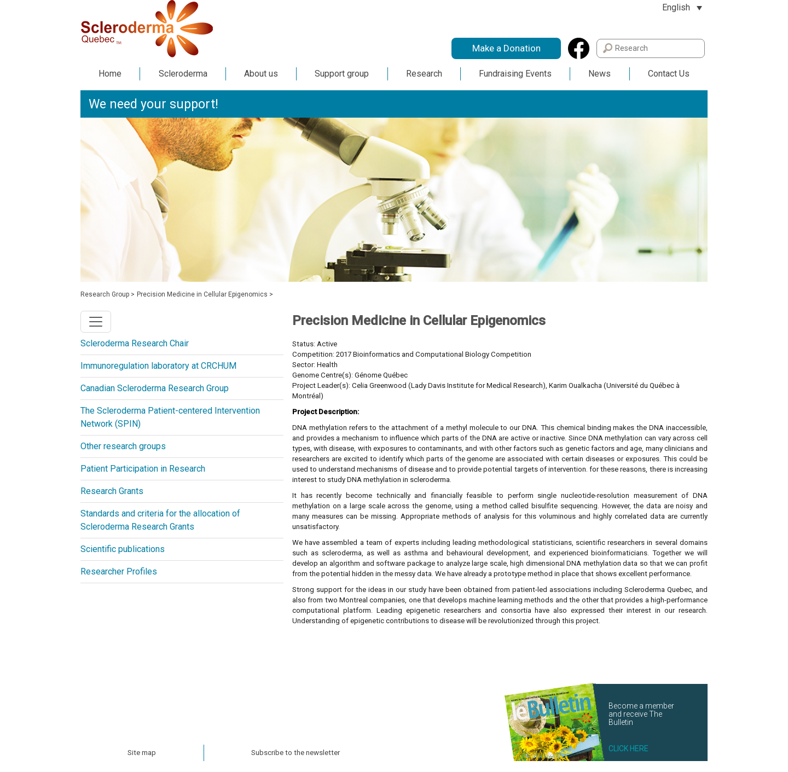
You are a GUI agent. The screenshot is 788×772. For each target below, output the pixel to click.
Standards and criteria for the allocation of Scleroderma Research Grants (160, 520)
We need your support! (153, 104)
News (599, 73)
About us (261, 73)
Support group (342, 73)
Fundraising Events (515, 73)
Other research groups (123, 446)
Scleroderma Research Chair (134, 343)
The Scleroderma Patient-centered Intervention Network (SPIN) (170, 417)
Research (424, 73)
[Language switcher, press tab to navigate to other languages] (682, 7)
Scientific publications (122, 549)
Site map (142, 752)
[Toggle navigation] (95, 322)
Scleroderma (183, 73)
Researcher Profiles (118, 571)
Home (110, 73)
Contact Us (669, 73)
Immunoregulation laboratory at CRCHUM (158, 366)
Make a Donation (506, 48)
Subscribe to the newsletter (295, 752)
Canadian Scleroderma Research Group (154, 388)
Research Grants (111, 491)
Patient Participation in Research (142, 468)
